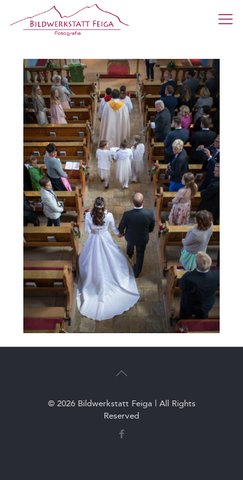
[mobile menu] (225, 19)
